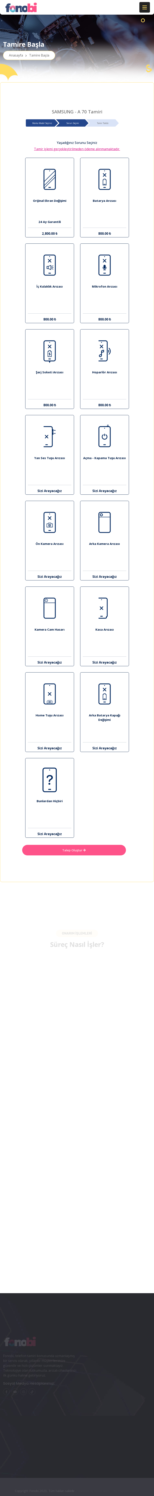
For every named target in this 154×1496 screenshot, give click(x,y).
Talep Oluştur (74, 850)
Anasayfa (29, 55)
